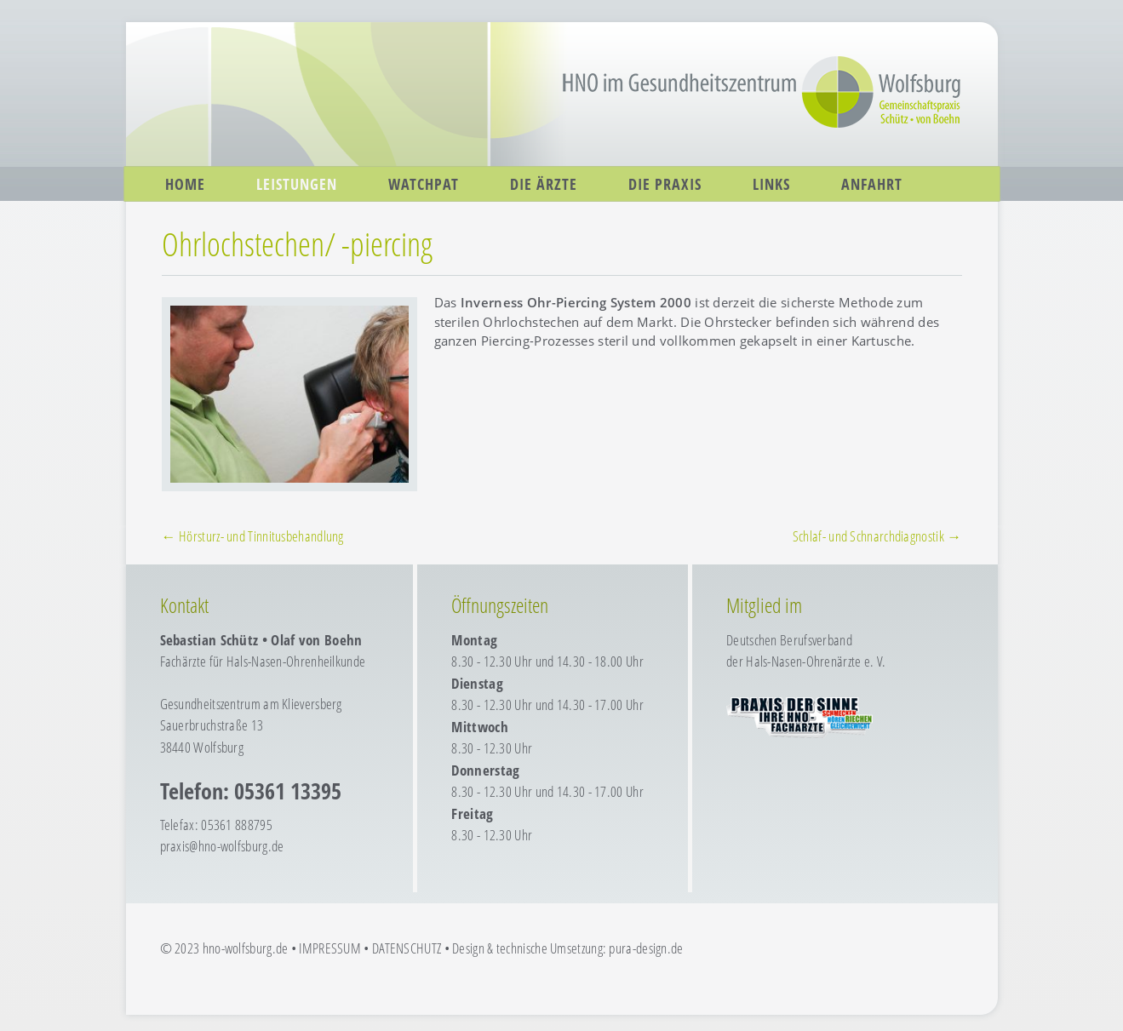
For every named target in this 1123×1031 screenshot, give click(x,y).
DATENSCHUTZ (406, 948)
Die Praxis (665, 184)
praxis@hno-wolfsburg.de (222, 846)
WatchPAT (423, 184)
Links (771, 184)
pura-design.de (646, 948)
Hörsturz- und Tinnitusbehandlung (253, 536)
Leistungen (296, 184)
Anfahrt (871, 184)
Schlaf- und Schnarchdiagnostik (877, 536)
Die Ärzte (543, 184)
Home (185, 184)
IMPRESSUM (330, 948)
